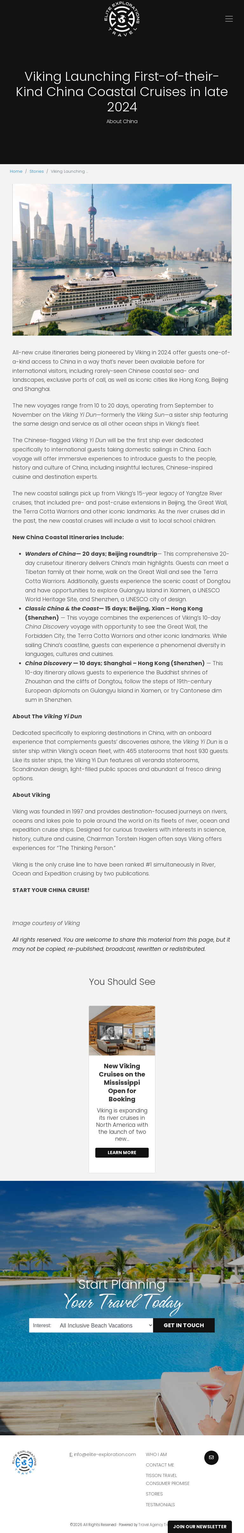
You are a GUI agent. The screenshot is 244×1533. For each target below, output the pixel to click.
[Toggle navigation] (229, 19)
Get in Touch (184, 1325)
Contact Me (160, 1465)
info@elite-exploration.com (105, 1454)
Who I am (156, 1454)
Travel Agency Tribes (156, 1524)
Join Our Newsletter (200, 1526)
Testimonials (160, 1505)
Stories (37, 171)
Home (16, 171)
